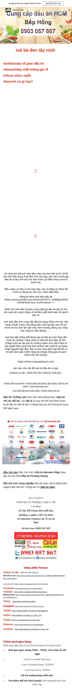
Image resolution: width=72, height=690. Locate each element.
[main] (36, 50)
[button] (2, 10)
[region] (36, 3)
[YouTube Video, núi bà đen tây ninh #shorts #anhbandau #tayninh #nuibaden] (36, 113)
